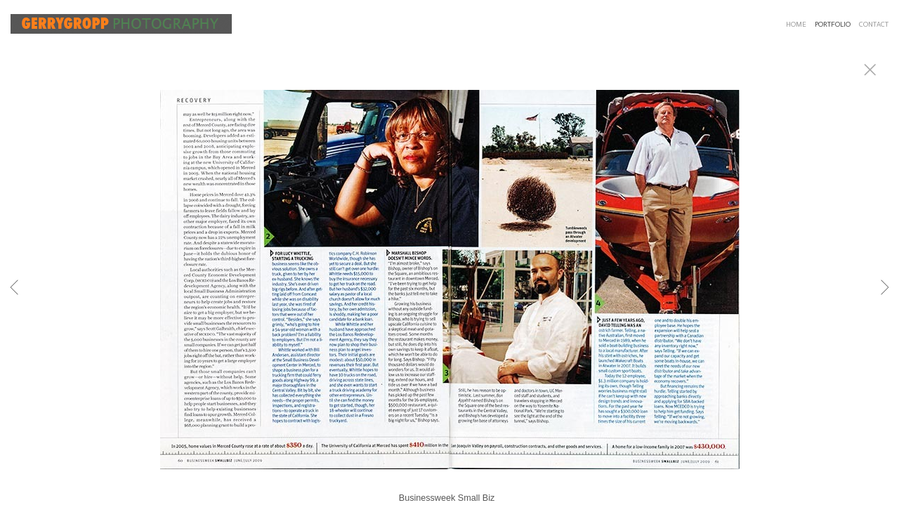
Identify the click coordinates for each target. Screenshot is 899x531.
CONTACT (873, 24)
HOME (796, 24)
